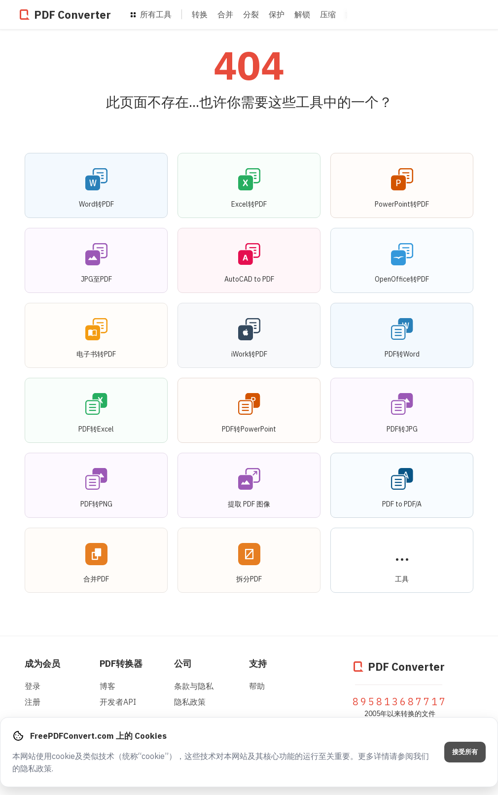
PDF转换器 (121, 663)
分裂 (251, 14)
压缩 (328, 14)
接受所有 (465, 752)
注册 (32, 702)
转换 (200, 14)
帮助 (257, 686)
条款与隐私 (193, 686)
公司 (183, 663)
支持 (258, 663)
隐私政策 (190, 702)
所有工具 (151, 14)
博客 (107, 686)
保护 (277, 14)
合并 (225, 14)
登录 (32, 686)
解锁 (302, 14)
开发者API (118, 702)
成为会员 (42, 663)
